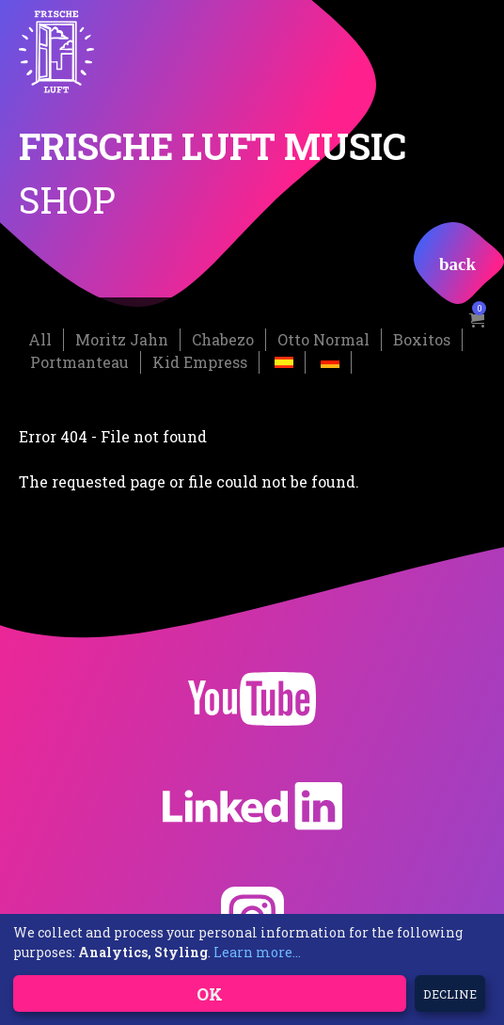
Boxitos (421, 339)
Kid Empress (199, 362)
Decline (450, 993)
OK (210, 994)
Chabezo (223, 339)
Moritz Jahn (121, 339)
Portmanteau (79, 362)
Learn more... (257, 952)
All (40, 339)
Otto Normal (323, 339)
